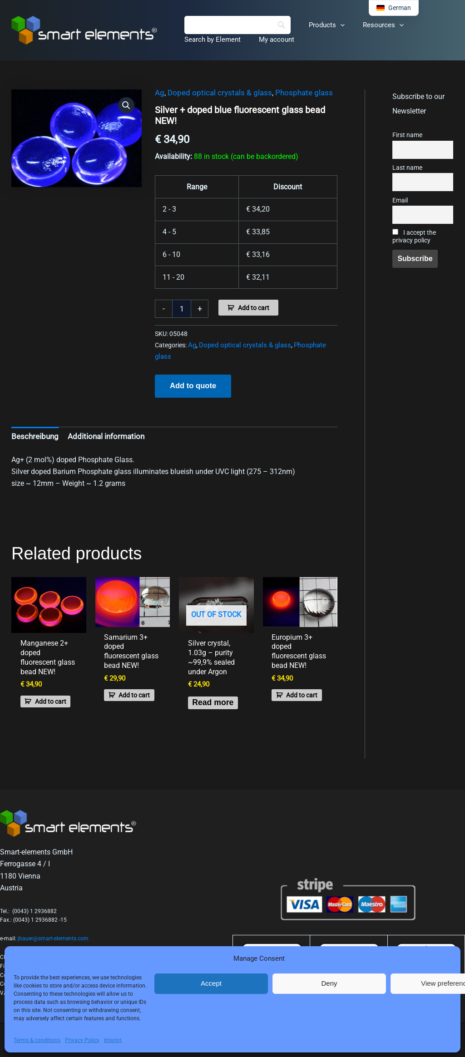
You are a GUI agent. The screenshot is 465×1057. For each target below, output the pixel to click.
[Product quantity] (181, 309)
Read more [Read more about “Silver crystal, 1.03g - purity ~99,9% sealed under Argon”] (208, 707)
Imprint (113, 1040)
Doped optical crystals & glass (215, 93)
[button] (333, 25)
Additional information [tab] (100, 434)
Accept (211, 983)
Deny (329, 983)
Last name (407, 168)
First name (407, 135)
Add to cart (253, 307)
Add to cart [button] (43, 695)
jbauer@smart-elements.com (53, 938)
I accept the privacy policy (414, 236)
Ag (159, 93)
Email (400, 200)
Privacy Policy (82, 1040)
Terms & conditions (37, 1040)
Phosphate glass (293, 93)
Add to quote (192, 385)
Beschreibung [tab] (33, 434)
